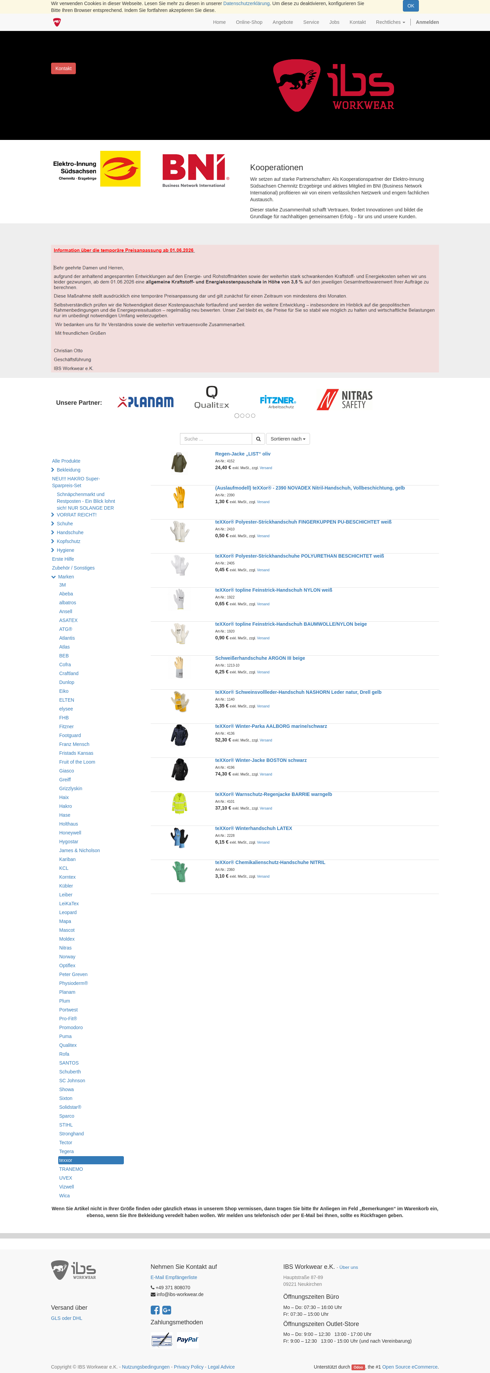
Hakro (65, 806)
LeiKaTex (69, 903)
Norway (67, 956)
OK (410, 6)
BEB (64, 655)
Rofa (64, 1054)
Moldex (67, 939)
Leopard (68, 912)
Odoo (358, 1367)
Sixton (65, 1098)
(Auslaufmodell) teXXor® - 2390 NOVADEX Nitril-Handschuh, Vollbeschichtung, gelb (310, 488)
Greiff (65, 779)
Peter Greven (73, 974)
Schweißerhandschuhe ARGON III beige (260, 658)
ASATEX (68, 620)
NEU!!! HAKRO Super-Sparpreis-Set (76, 482)
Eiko (63, 691)
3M (62, 585)
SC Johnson (72, 1080)
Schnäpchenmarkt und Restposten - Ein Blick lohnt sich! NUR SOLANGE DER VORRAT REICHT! (86, 504)
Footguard (70, 735)
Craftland (69, 673)
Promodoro (71, 1027)
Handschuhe (70, 532)
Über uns (348, 1267)
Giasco (66, 770)
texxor (65, 1160)
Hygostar (68, 841)
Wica (64, 1195)
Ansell (65, 611)
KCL (63, 868)
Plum (64, 1001)
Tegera (66, 1151)
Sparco (66, 1116)
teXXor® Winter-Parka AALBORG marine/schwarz (271, 726)
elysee (66, 709)
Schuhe (65, 523)
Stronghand (71, 1133)
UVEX (65, 1178)
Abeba (66, 593)
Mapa (65, 921)
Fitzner (66, 726)
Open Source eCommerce (410, 1367)
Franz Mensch (74, 744)
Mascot (67, 930)
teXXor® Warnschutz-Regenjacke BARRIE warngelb (273, 794)
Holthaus (68, 824)
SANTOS (69, 1063)
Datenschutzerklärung (246, 3)
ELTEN (66, 700)
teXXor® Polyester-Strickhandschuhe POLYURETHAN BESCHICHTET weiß (299, 556)
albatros (67, 602)
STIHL (66, 1125)
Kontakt (63, 68)
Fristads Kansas (76, 753)
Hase (64, 815)
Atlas (64, 647)
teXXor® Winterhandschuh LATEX (253, 828)
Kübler (66, 886)
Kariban (67, 859)
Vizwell (66, 1187)
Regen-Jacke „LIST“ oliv (243, 454)
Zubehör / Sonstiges (73, 568)
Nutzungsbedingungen (145, 1367)
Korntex (67, 877)
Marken (66, 576)
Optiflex (67, 965)
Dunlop (66, 682)
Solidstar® (70, 1107)
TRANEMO (71, 1169)
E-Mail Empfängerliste (174, 1277)
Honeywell (70, 832)
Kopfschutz (68, 541)
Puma (65, 1036)
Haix (64, 797)
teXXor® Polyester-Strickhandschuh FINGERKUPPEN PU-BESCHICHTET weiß (303, 522)
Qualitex (68, 1045)
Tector (65, 1142)
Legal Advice (221, 1367)
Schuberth (70, 1071)
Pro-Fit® (68, 1018)
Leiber (65, 894)
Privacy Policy (188, 1367)
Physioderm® (73, 983)
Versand (266, 468)
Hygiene (65, 550)
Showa (66, 1089)
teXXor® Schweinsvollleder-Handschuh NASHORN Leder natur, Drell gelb (298, 692)
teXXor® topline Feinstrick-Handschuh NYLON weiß (273, 590)
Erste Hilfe (63, 559)
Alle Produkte (66, 461)
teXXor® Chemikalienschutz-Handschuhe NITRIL (270, 862)
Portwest (68, 1009)
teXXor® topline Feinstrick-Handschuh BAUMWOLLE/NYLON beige (291, 624)
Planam (67, 992)
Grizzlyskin (70, 788)
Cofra (65, 664)
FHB (64, 717)
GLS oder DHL (66, 1318)
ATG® (65, 629)
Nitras (65, 948)
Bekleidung (68, 470)
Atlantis (67, 638)
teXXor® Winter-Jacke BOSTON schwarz (261, 760)
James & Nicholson (79, 850)
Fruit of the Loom (77, 762)
